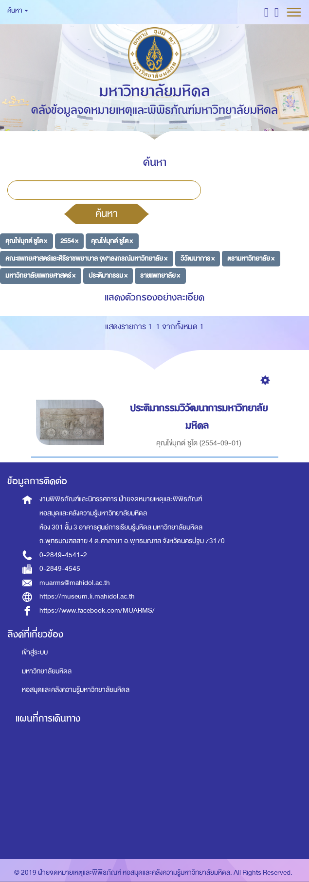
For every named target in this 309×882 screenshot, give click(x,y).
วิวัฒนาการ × (198, 258)
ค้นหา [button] (17, 10)
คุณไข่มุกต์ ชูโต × (26, 241)
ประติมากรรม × (108, 275)
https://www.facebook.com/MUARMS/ (97, 610)
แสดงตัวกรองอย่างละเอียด (154, 297)
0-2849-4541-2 (63, 555)
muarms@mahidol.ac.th (74, 583)
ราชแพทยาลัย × (160, 275)
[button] (266, 12)
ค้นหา (106, 213)
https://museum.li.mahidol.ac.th (87, 596)
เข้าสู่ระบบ (35, 652)
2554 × (69, 241)
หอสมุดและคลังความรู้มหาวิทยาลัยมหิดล (75, 690)
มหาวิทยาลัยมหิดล (47, 671)
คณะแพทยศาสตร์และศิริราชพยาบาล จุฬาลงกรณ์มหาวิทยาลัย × (86, 258)
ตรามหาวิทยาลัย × (250, 258)
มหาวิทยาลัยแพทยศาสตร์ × (40, 275)
